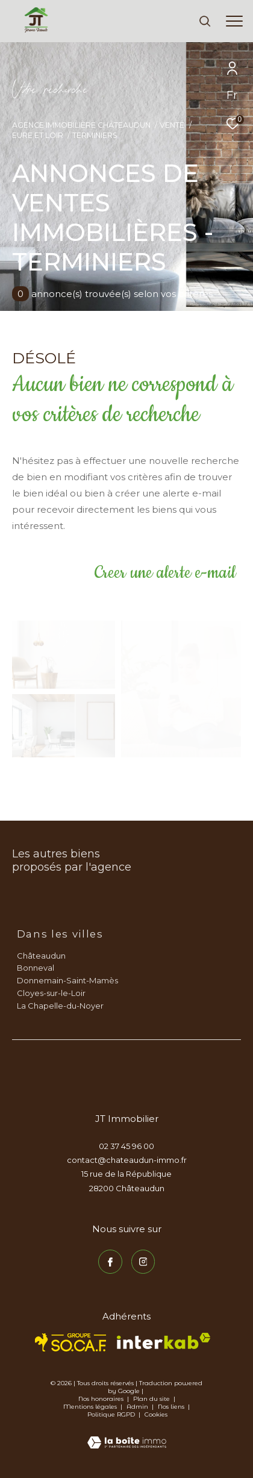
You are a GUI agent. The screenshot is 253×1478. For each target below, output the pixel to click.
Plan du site (152, 1399)
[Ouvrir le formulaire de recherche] (204, 21)
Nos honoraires (100, 1399)
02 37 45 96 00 (126, 1146)
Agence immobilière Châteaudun (81, 125)
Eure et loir (37, 135)
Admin (138, 1407)
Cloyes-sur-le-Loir (51, 993)
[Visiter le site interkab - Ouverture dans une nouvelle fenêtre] (163, 1341)
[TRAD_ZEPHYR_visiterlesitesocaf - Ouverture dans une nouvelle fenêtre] (71, 1342)
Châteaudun (41, 955)
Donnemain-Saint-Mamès (67, 980)
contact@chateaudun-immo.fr (127, 1160)
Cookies (156, 1414)
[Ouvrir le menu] (234, 21)
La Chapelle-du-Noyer (60, 1005)
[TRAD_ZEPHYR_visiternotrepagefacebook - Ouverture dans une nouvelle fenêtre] (110, 1262)
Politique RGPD (111, 1414)
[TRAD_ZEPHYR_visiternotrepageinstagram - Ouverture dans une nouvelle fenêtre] (143, 1262)
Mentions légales (91, 1407)
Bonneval (35, 967)
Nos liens (172, 1407)
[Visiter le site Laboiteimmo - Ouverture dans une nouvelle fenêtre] (126, 1434)
